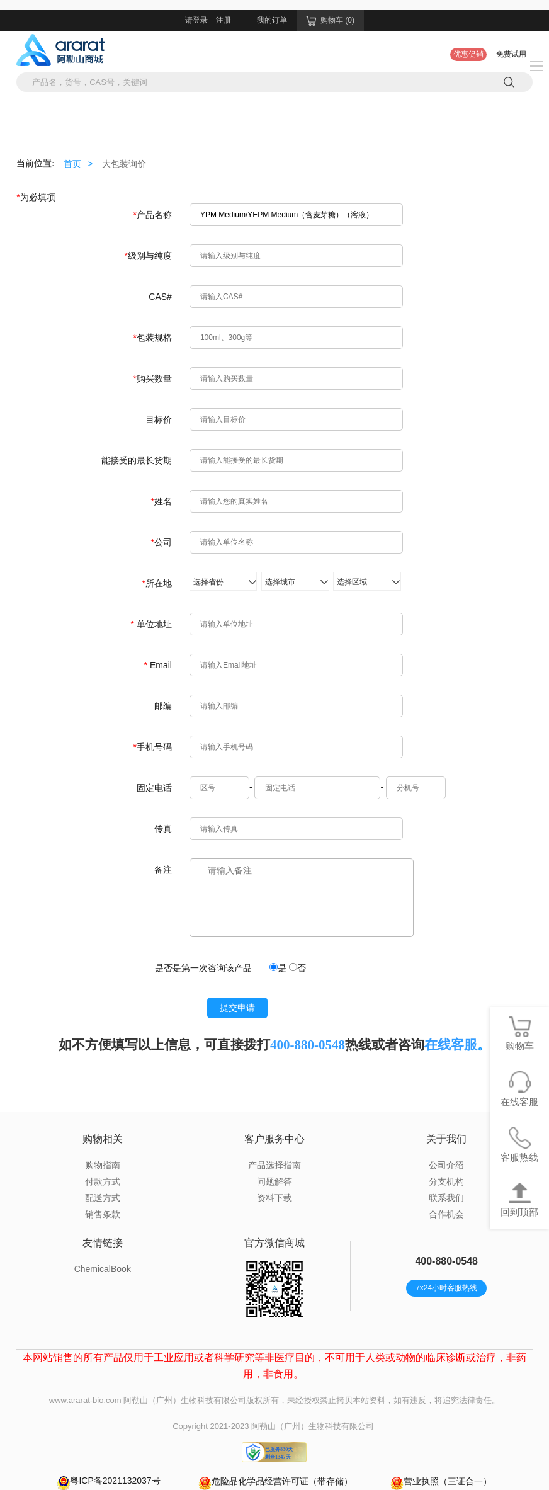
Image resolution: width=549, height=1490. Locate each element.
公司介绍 (446, 1165)
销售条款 (102, 1214)
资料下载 (274, 1198)
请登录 (196, 20)
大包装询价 (124, 164)
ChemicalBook (102, 1269)
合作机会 (446, 1214)
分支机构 (446, 1181)
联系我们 (446, 1198)
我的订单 (272, 20)
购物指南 (102, 1165)
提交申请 (237, 1008)
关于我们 (446, 1139)
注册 (223, 20)
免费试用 (511, 54)
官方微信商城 (274, 1242)
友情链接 (102, 1242)
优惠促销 (468, 54)
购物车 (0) (330, 21)
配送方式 (102, 1198)
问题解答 (274, 1181)
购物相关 (102, 1139)
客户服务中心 (274, 1139)
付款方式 (102, 1181)
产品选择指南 (274, 1165)
